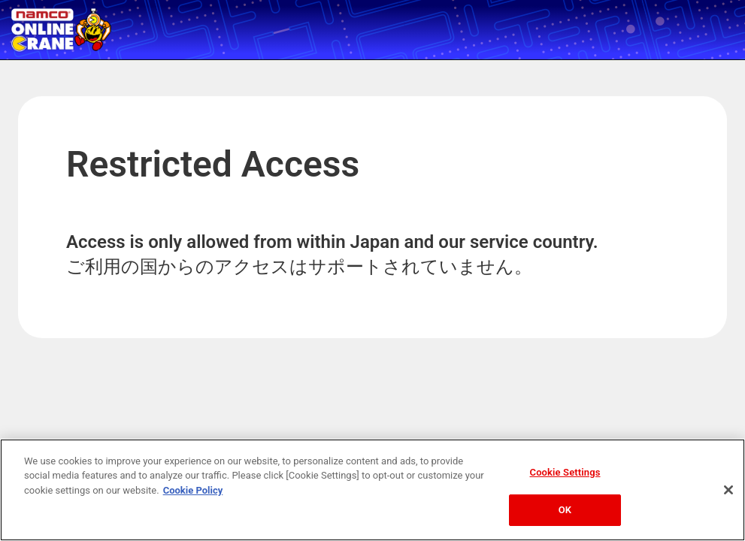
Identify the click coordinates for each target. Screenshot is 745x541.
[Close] (728, 489)
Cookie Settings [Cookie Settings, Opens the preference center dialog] (565, 472)
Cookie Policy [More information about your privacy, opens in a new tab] (193, 490)
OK (565, 509)
